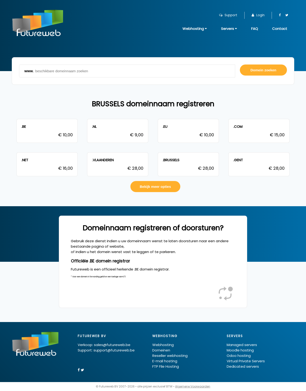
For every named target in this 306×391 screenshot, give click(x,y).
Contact (279, 28)
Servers (229, 28)
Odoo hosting (239, 355)
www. (127, 71)
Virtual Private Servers (246, 361)
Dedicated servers (243, 366)
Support (228, 15)
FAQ (254, 28)
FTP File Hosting (165, 366)
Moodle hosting (240, 350)
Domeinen (161, 350)
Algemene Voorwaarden (192, 386)
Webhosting (194, 28)
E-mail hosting (164, 361)
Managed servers (242, 344)
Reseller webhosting (170, 355)
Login (258, 15)
